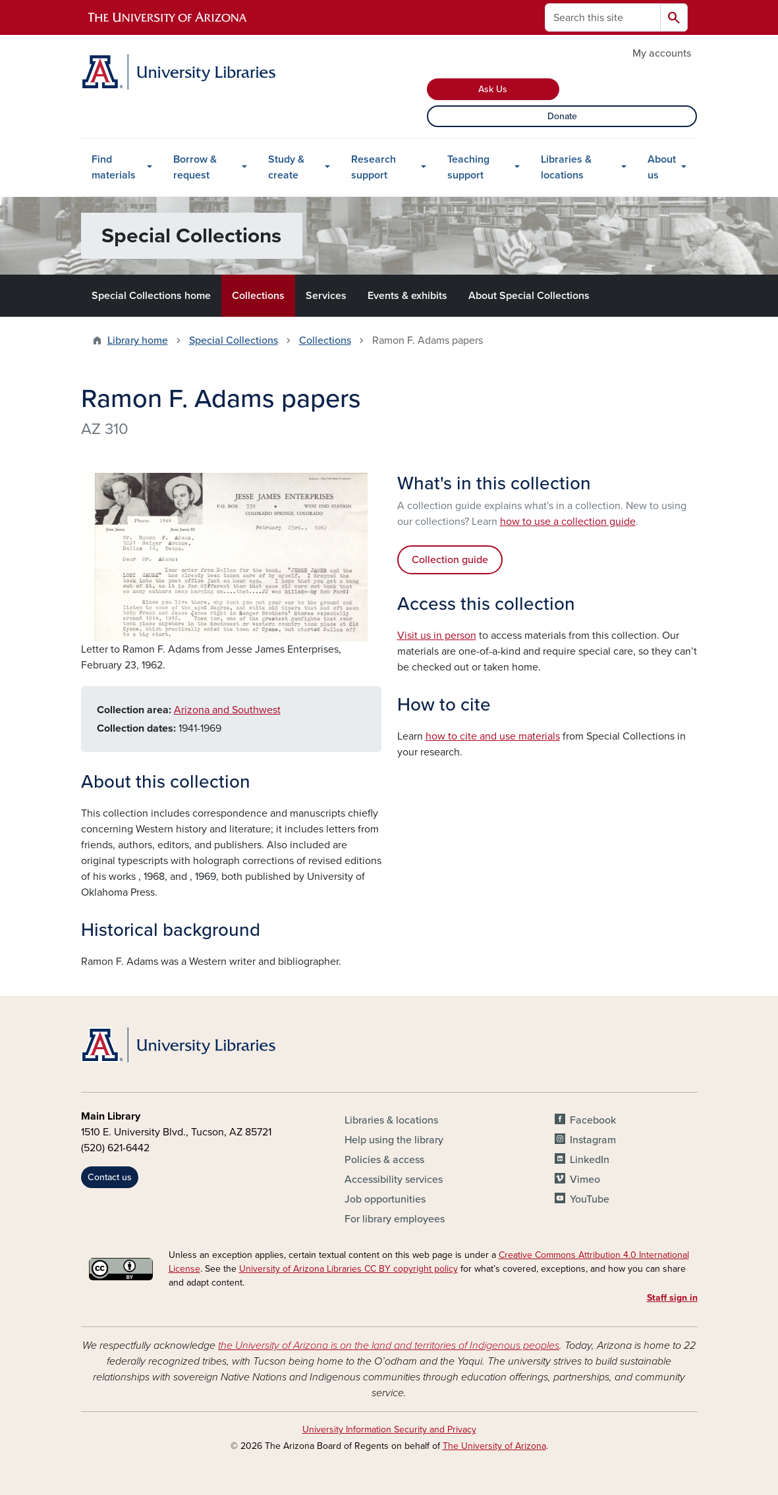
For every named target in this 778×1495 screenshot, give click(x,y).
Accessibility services (394, 1179)
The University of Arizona (494, 1446)
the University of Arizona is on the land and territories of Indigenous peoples (388, 1345)
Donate (562, 116)
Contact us (110, 1177)
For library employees (395, 1219)
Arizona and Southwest (227, 710)
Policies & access (384, 1159)
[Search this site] (603, 17)
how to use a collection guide (568, 521)
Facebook (593, 1120)
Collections (258, 295)
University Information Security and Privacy (389, 1429)
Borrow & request (195, 167)
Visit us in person (436, 635)
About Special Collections (529, 295)
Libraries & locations (566, 167)
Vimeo (585, 1179)
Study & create (286, 167)
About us (662, 167)
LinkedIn (589, 1159)
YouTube (589, 1199)
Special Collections (233, 340)
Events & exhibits (407, 295)
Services (326, 295)
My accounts (661, 53)
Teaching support (468, 167)
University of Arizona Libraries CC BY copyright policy (348, 1268)
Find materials (114, 167)
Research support (373, 167)
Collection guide (450, 559)
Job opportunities (385, 1199)
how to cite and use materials (493, 736)
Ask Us (492, 89)
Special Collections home (151, 295)
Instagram (593, 1140)
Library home (137, 340)
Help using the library (394, 1140)
